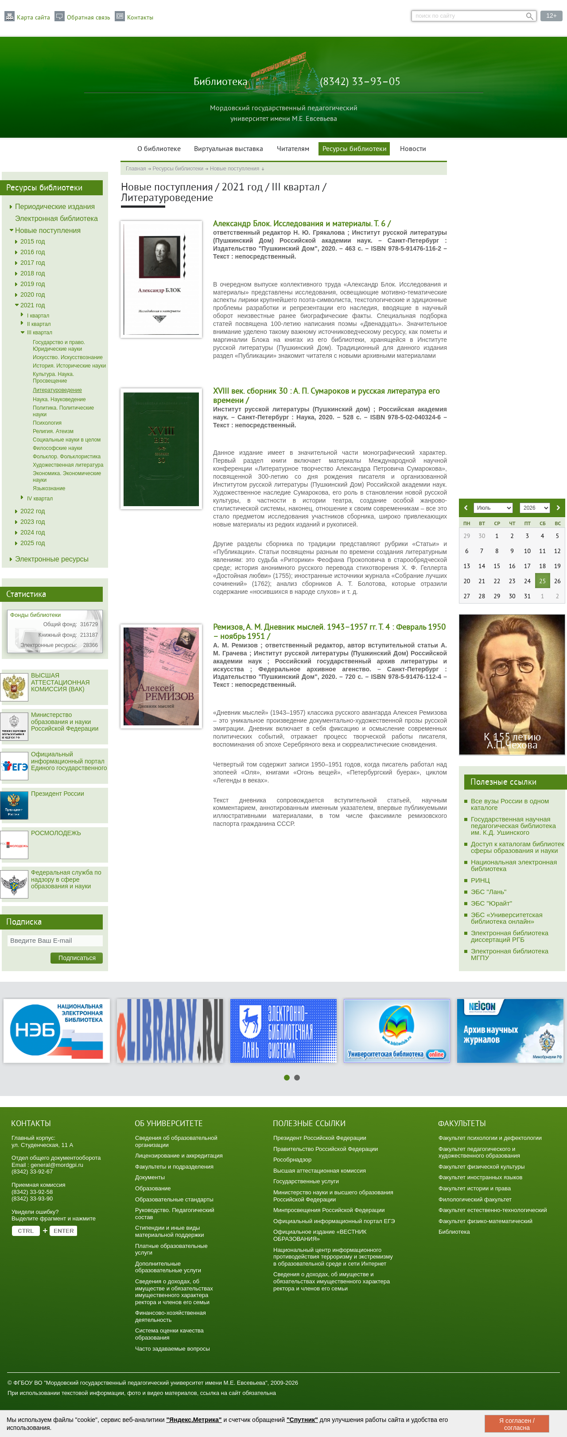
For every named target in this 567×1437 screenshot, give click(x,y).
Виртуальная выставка (228, 149)
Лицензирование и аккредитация (179, 1155)
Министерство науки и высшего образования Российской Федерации (333, 1196)
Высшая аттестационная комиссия (319, 1170)
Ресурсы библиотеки (354, 149)
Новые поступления (234, 169)
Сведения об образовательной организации (176, 1141)
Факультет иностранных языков (480, 1177)
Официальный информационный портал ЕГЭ (334, 1221)
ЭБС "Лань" (488, 891)
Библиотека (454, 1231)
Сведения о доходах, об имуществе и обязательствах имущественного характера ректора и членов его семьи (174, 1291)
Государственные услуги (306, 1181)
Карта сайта (33, 17)
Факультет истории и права (475, 1188)
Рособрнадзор (292, 1159)
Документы (150, 1177)
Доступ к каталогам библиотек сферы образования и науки (517, 847)
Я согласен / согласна (517, 1424)
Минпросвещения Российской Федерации (329, 1210)
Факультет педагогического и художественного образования (479, 1152)
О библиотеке (159, 149)
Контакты (140, 17)
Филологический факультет (475, 1199)
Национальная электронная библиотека (514, 865)
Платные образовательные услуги (171, 1249)
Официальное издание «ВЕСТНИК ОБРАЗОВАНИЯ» (319, 1235)
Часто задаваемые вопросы (172, 1348)
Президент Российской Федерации (319, 1138)
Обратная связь (88, 17)
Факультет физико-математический (485, 1221)
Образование (153, 1188)
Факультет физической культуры (482, 1166)
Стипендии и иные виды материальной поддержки (169, 1231)
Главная (136, 169)
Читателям (293, 149)
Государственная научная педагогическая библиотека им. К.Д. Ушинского (513, 825)
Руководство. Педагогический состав (174, 1213)
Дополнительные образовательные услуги (168, 1267)
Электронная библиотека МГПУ (509, 954)
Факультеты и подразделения (174, 1166)
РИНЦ (480, 880)
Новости (413, 149)
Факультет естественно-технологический (493, 1210)
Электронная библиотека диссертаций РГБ (509, 936)
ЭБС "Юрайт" (491, 903)
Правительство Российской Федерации (325, 1149)
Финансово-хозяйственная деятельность (170, 1316)
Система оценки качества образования (169, 1334)
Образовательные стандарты (174, 1199)
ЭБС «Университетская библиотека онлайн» (507, 918)
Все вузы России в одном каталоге (510, 804)
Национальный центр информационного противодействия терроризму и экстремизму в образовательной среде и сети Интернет (333, 1257)
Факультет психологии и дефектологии (490, 1138)
